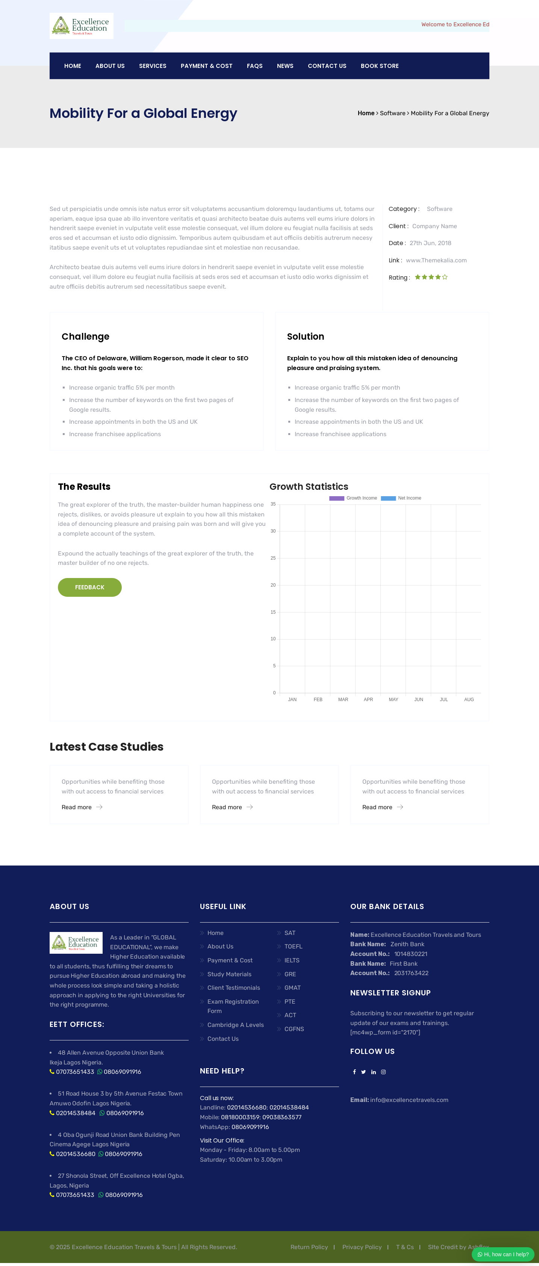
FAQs (255, 66)
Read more (82, 807)
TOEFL (294, 946)
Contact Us (327, 66)
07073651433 (75, 1071)
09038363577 (281, 1117)
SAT (290, 932)
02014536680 (75, 1154)
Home (72, 66)
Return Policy (309, 1247)
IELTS (292, 960)
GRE (290, 974)
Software (440, 208)
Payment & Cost (230, 960)
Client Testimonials (233, 987)
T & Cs (405, 1247)
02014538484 (75, 1113)
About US (110, 66)
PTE (290, 1001)
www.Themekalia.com (436, 260)
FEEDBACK (89, 587)
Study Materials (229, 974)
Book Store (380, 66)
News (285, 66)
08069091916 (122, 1071)
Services (153, 66)
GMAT (293, 987)
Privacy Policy (362, 1247)
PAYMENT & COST (207, 66)
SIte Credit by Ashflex (458, 1247)
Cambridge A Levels (235, 1024)
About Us (220, 946)
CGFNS (294, 1029)
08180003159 (240, 1117)
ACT (290, 1015)
